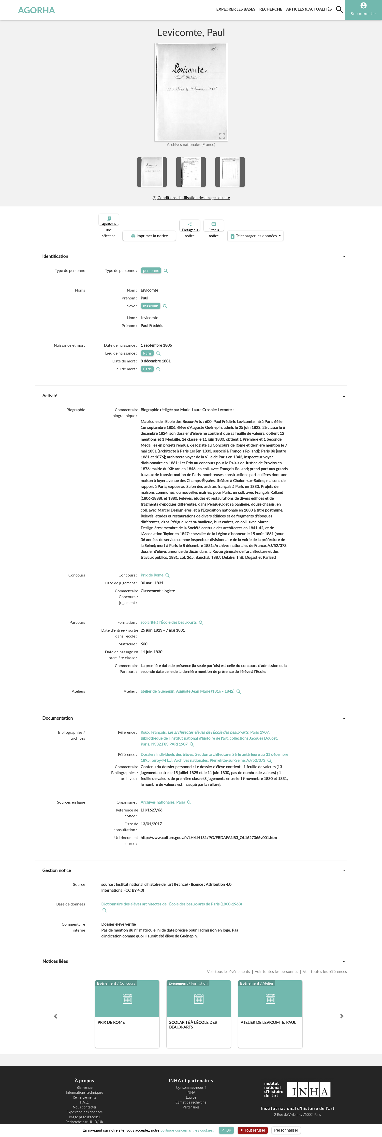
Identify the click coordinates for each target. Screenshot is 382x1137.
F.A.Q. (84, 1085)
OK (226, 1130)
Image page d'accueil (84, 1100)
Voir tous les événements (229, 954)
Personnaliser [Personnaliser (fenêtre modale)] (286, 1130)
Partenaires (191, 1090)
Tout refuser (252, 1130)
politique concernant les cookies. (187, 1130)
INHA (191, 1075)
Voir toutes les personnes (276, 954)
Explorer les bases (236, 8)
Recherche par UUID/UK (84, 1105)
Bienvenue (84, 1070)
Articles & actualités (310, 8)
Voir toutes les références (324, 954)
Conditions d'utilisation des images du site (191, 197)
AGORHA (30, 10)
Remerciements (84, 1080)
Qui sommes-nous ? (191, 1070)
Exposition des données (85, 1095)
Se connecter (363, 13)
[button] (55, 999)
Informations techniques (84, 1075)
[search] (339, 9)
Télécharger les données (303, 219)
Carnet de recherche (191, 1085)
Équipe (191, 1080)
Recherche (271, 8)
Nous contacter (84, 1090)
